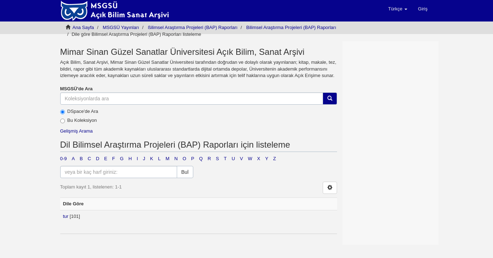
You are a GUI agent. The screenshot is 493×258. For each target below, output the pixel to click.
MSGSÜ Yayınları (121, 27)
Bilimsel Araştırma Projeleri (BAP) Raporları (291, 27)
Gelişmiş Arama (76, 131)
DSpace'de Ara (79, 111)
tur (65, 216)
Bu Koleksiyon (78, 120)
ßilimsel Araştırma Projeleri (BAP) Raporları (192, 27)
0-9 (63, 158)
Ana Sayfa (83, 27)
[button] (397, 9)
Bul (185, 172)
